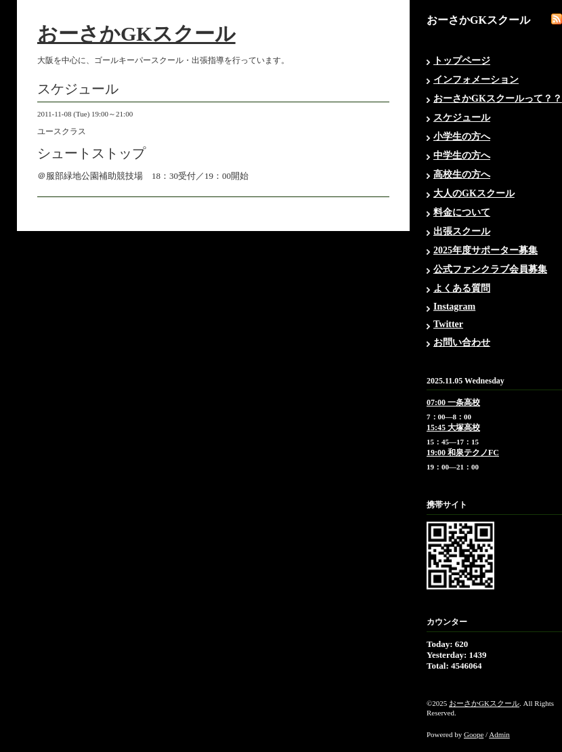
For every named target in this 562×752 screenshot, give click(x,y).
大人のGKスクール (474, 193)
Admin (499, 734)
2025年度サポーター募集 (485, 250)
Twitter (448, 324)
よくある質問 (461, 288)
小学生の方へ (461, 136)
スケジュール (461, 117)
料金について (461, 212)
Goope (473, 734)
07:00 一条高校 (453, 402)
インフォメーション (476, 80)
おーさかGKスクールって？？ (497, 98)
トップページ (461, 61)
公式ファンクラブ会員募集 (490, 269)
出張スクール (461, 231)
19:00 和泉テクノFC (463, 452)
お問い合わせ (461, 342)
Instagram (454, 306)
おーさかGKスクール (136, 33)
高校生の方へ (461, 174)
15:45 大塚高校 (453, 427)
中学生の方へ (461, 155)
